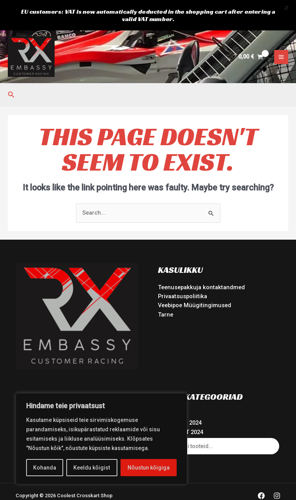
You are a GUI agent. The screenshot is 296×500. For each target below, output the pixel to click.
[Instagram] (276, 483)
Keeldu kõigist (91, 467)
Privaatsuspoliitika (182, 283)
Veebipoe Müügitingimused (194, 292)
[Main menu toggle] (281, 44)
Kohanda (44, 467)
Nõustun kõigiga (149, 467)
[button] (11, 82)
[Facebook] (261, 483)
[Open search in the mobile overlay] (219, 433)
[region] (101, 438)
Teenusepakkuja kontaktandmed (201, 274)
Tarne (165, 301)
